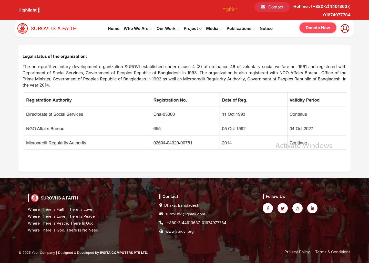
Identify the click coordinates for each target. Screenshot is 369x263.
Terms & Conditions (333, 251)
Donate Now (317, 27)
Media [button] (214, 28)
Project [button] (193, 28)
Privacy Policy (297, 251)
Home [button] (113, 28)
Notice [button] (266, 28)
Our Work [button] (168, 28)
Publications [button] (241, 28)
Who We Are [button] (138, 28)
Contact (272, 6)
